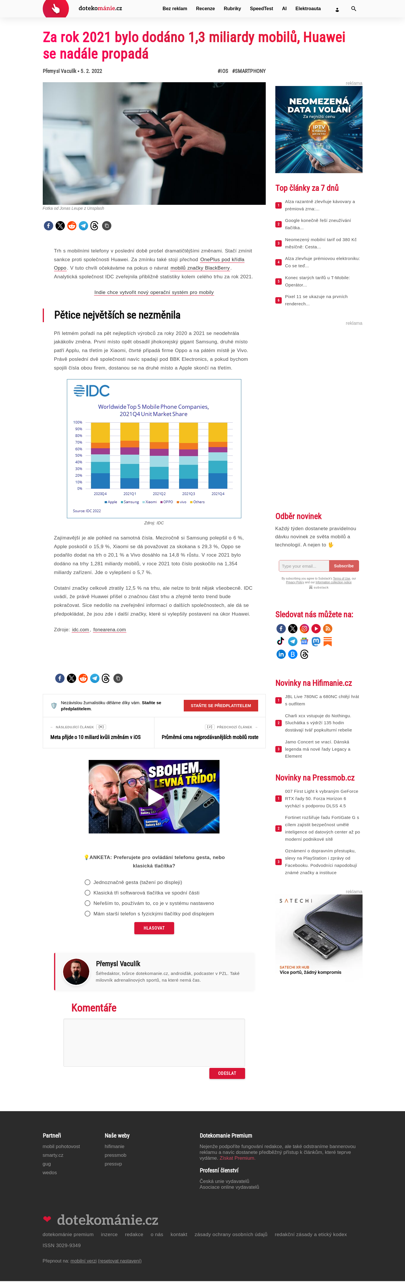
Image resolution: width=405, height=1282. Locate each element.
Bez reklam (175, 8)
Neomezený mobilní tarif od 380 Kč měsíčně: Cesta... (321, 243)
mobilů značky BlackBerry (200, 268)
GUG (47, 1165)
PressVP (113, 1165)
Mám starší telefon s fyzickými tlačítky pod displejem (153, 914)
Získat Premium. (238, 1159)
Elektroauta (308, 8)
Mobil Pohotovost (61, 1147)
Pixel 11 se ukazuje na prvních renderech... (316, 300)
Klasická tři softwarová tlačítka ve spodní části (146, 893)
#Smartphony (248, 71)
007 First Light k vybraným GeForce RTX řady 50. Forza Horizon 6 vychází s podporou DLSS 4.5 (321, 798)
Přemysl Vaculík (59, 71)
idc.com (80, 629)
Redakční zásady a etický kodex (311, 1235)
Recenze (205, 8)
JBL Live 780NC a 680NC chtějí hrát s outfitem (322, 700)
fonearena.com (109, 629)
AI (284, 8)
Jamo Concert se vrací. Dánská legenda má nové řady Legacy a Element (318, 749)
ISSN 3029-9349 (62, 1246)
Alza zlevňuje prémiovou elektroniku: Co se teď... (322, 262)
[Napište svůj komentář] (154, 1043)
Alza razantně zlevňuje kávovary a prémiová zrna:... (320, 205)
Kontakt (179, 1235)
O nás (157, 1235)
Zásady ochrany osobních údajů (231, 1235)
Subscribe (344, 566)
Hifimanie (114, 1147)
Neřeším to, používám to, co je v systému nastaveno (153, 904)
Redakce (134, 1235)
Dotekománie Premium (68, 1235)
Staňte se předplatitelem (221, 705)
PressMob (115, 1156)
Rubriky (232, 8)
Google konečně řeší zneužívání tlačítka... (318, 224)
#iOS (222, 71)
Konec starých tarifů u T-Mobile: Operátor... (317, 281)
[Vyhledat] (354, 8)
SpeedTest (261, 8)
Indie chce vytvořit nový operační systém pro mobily (154, 292)
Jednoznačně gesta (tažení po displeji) (137, 883)
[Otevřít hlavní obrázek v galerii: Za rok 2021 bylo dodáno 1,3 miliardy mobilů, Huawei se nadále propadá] (154, 143)
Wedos (50, 1173)
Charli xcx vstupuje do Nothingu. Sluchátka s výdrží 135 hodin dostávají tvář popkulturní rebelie (318, 723)
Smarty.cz (53, 1156)
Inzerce (109, 1235)
